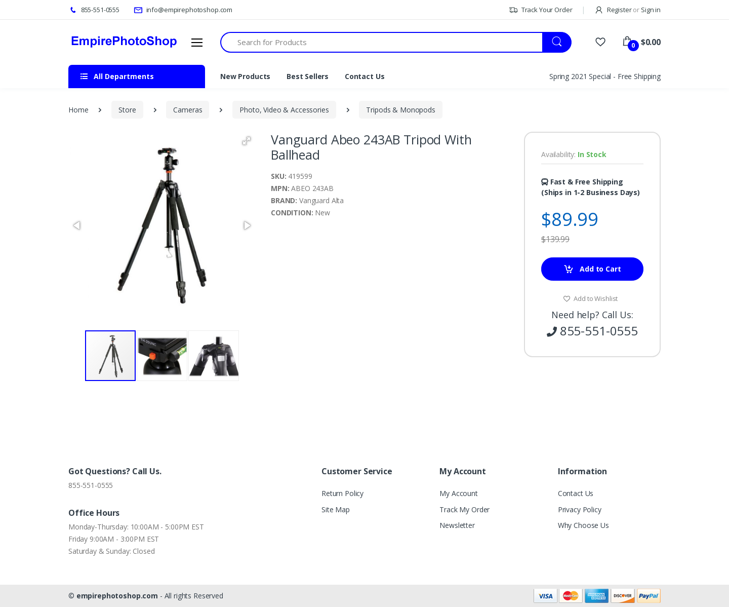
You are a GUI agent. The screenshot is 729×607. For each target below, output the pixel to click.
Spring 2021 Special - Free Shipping (605, 76)
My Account (458, 493)
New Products (245, 76)
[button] (246, 141)
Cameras (187, 110)
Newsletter (457, 525)
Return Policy (342, 493)
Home (78, 110)
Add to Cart (592, 269)
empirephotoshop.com (117, 595)
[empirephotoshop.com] (124, 42)
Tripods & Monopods (400, 110)
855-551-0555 (93, 9)
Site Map (335, 509)
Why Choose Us (583, 525)
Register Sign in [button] (627, 9)
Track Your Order (540, 9)
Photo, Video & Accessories (284, 110)
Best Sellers (308, 76)
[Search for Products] (381, 42)
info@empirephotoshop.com (183, 9)
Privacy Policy (579, 509)
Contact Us (365, 76)
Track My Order (464, 509)
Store (127, 110)
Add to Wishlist (590, 298)
